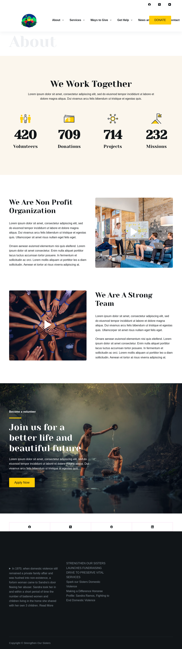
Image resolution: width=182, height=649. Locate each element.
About (58, 20)
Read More (46, 605)
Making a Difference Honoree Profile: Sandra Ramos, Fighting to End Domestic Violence (87, 596)
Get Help (125, 20)
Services (77, 20)
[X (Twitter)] (159, 4)
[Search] (141, 4)
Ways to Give (101, 20)
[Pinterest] (111, 526)
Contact (174, 20)
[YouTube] (169, 4)
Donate (160, 20)
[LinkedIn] (152, 526)
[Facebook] (149, 4)
